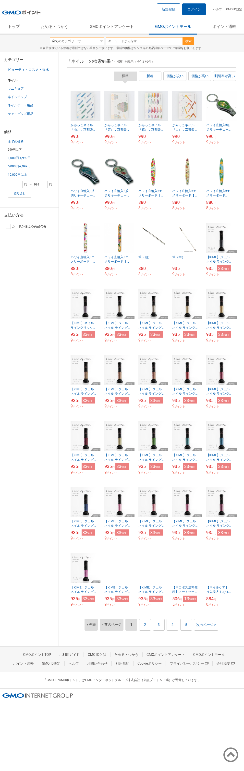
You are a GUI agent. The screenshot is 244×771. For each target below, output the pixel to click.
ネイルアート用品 (20, 105)
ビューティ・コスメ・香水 (28, 70)
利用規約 (122, 663)
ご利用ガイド (69, 655)
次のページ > (206, 625)
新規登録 (168, 9)
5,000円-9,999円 (19, 166)
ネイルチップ (17, 97)
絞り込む (19, 193)
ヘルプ (217, 9)
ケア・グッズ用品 (20, 114)
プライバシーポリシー (189, 663)
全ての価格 (16, 141)
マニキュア (16, 88)
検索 (188, 41)
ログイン (194, 9)
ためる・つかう (54, 26)
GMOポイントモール (173, 26)
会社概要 (226, 663)
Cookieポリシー (149, 663)
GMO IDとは (97, 655)
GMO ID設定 (234, 9)
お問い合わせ (97, 663)
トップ (14, 26)
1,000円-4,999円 (19, 158)
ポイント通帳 (224, 26)
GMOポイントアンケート (112, 26)
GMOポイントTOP (37, 655)
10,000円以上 (17, 174)
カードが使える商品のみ (26, 226)
